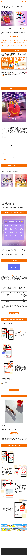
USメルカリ (14, 275)
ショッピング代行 (5, 468)
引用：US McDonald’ (3, 159)
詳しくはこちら (3, 75)
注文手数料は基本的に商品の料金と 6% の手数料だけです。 (9, 73)
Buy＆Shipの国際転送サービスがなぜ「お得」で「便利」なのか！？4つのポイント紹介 (12, 42)
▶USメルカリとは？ (5, 82)
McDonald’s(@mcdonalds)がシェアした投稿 (11, 157)
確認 (14, 552)
